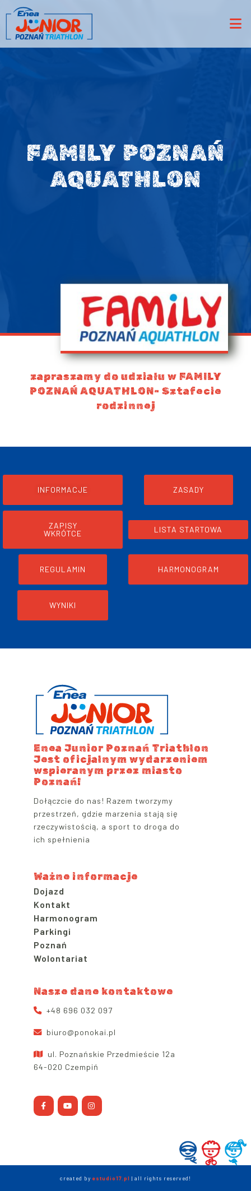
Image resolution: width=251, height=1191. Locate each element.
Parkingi (52, 931)
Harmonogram (66, 917)
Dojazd (49, 891)
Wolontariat (61, 958)
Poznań (50, 944)
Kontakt (52, 904)
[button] (63, 530)
